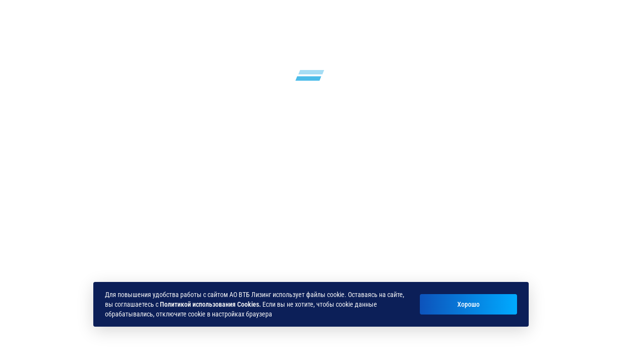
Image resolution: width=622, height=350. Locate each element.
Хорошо (468, 304)
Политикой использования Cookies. (210, 304)
